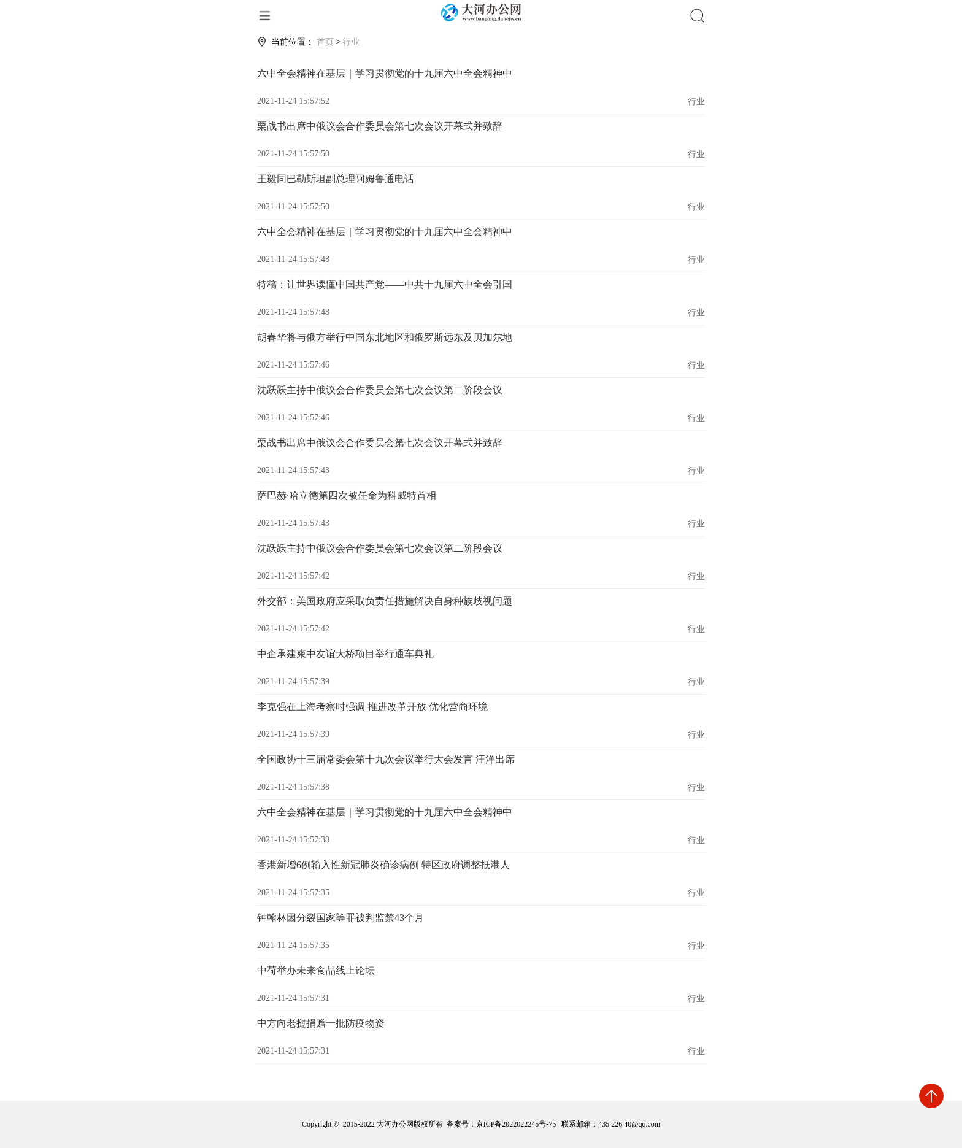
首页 (325, 42)
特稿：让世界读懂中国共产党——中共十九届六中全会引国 (384, 284)
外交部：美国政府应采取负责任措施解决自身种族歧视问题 (384, 601)
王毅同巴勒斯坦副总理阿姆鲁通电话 (335, 179)
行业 (351, 42)
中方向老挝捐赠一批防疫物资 (321, 1023)
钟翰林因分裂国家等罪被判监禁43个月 (340, 917)
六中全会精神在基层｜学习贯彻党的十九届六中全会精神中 (384, 73)
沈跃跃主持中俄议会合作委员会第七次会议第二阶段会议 (379, 390)
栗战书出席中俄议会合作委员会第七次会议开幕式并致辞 (379, 126)
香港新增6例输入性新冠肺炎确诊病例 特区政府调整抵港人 (383, 865)
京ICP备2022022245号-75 (516, 1124)
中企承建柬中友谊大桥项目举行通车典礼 (345, 654)
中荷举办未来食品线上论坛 (316, 970)
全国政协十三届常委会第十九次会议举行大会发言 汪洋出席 (386, 759)
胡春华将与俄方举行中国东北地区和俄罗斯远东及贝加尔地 (384, 337)
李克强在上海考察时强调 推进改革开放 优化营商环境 (372, 706)
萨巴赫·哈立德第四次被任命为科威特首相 (346, 495)
